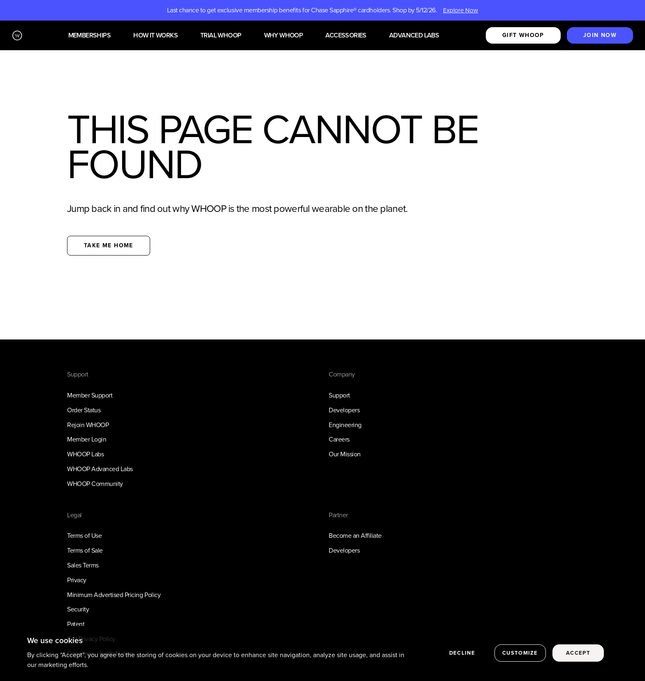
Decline (462, 655)
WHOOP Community (95, 483)
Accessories (345, 35)
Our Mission (345, 454)
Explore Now (460, 10)
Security (78, 609)
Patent (75, 624)
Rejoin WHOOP (88, 425)
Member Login (86, 439)
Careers (339, 439)
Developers (344, 410)
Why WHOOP (283, 35)
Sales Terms (83, 565)
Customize (520, 655)
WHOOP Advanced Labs (100, 469)
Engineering (345, 425)
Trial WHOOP (220, 35)
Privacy (76, 580)
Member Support (89, 395)
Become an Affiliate (355, 535)
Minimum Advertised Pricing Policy (113, 595)
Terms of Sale (85, 550)
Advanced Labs (414, 35)
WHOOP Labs (85, 454)
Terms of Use (84, 535)
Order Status (83, 410)
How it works (155, 35)
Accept (578, 655)
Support (339, 395)
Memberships (89, 35)
